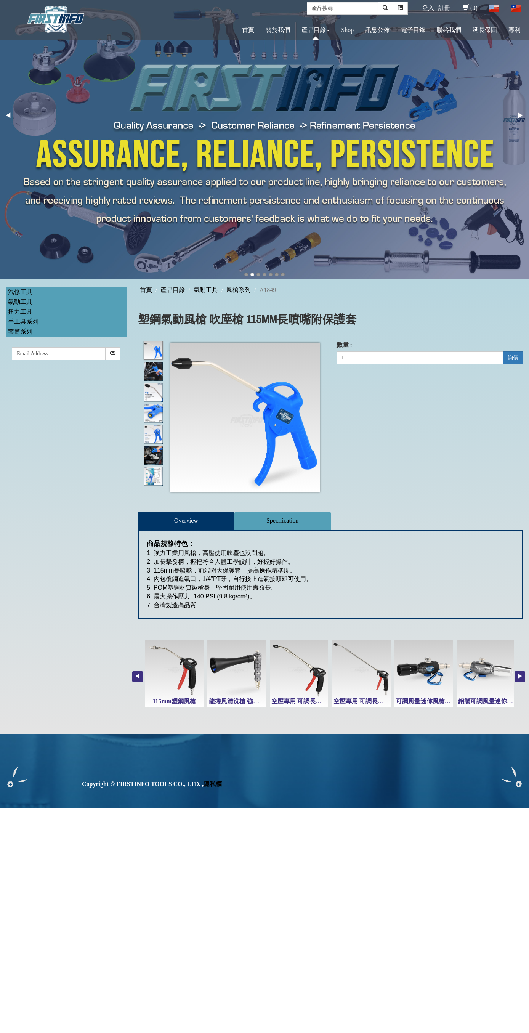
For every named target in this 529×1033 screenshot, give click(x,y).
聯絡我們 (449, 30)
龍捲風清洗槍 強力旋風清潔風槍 (252, 701)
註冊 (444, 8)
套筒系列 (20, 331)
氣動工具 (20, 301)
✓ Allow (10, 829)
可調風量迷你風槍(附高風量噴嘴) (441, 701)
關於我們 (278, 30)
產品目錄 (315, 30)
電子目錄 (413, 30)
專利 (514, 30)
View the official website (64, 890)
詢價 (513, 358)
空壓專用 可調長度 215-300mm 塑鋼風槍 (325, 701)
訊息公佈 (377, 30)
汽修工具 (20, 292)
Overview (186, 520)
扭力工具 (20, 311)
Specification (282, 520)
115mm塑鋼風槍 (174, 701)
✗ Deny (10, 837)
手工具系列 (23, 321)
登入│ (430, 8)
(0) (470, 8)
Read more (16, 890)
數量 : (344, 345)
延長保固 (485, 30)
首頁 (248, 30)
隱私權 (213, 784)
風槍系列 (238, 290)
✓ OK (202, 1028)
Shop (347, 30)
